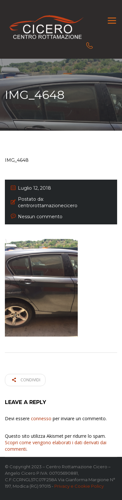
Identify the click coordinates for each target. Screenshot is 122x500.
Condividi (26, 380)
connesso (41, 418)
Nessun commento (40, 217)
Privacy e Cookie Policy (79, 486)
